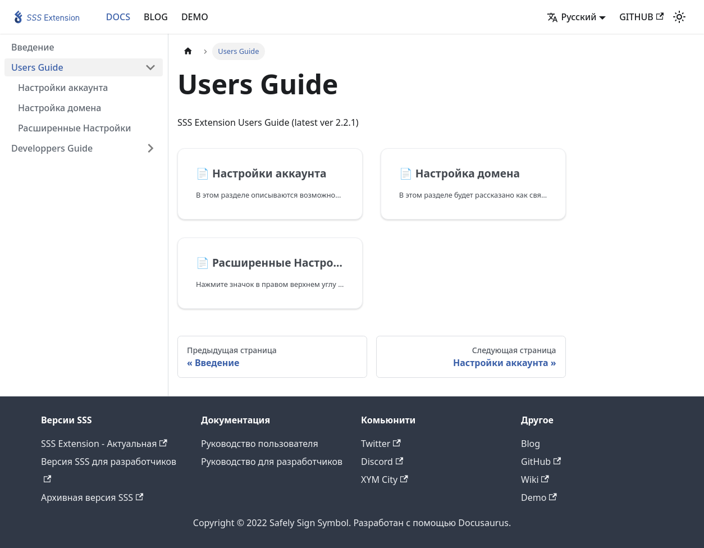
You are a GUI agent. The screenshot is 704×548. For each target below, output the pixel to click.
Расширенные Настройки (74, 128)
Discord (382, 461)
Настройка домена (59, 108)
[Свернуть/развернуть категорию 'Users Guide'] (150, 67)
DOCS (118, 17)
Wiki (535, 479)
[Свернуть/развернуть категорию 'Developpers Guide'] (150, 148)
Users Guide (37, 67)
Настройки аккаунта (63, 87)
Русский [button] (571, 17)
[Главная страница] (188, 51)
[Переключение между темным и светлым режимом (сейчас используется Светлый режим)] (679, 17)
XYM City (384, 479)
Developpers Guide (52, 148)
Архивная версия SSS (92, 497)
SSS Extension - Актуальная (104, 443)
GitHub (541, 461)
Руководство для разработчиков (271, 461)
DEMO (194, 17)
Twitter (381, 443)
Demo (539, 497)
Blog (530, 443)
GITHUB (641, 17)
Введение (32, 47)
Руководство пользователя (259, 443)
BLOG (156, 17)
